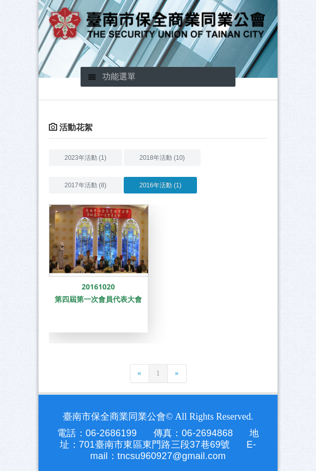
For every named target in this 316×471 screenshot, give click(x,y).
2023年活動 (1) (85, 157)
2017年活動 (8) (85, 185)
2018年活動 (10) (162, 157)
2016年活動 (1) (160, 185)
